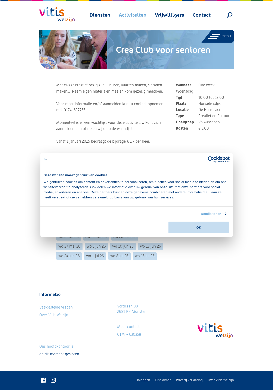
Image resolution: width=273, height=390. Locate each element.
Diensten (100, 15)
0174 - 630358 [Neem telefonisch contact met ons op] (129, 334)
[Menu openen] (217, 36)
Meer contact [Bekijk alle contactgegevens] (128, 326)
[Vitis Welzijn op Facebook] (43, 380)
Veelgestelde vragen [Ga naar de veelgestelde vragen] (56, 307)
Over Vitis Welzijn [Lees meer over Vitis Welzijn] (53, 315)
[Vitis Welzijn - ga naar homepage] (57, 14)
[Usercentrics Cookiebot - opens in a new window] (211, 159)
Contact (202, 15)
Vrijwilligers (169, 15)
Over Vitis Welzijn (221, 380)
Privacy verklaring (189, 380)
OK (198, 227)
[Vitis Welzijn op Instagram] (53, 380)
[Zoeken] (229, 15)
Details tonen (211, 214)
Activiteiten (132, 15)
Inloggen (143, 380)
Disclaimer (163, 380)
